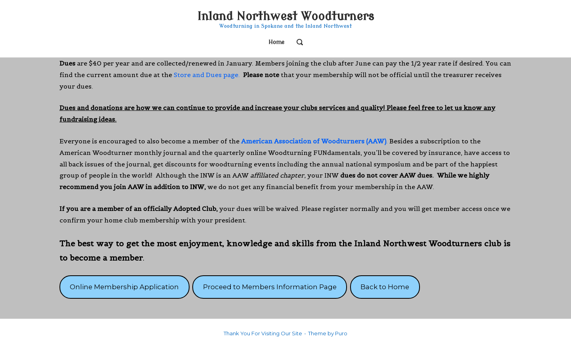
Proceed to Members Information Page (270, 287)
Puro (341, 333)
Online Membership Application (124, 287)
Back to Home (384, 287)
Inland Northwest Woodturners (285, 16)
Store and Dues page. (207, 75)
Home (276, 42)
